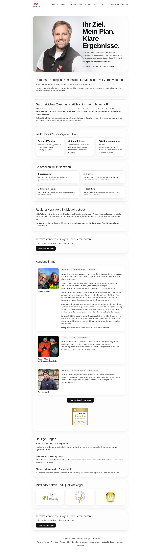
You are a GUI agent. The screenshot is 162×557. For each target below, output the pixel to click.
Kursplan (88, 4)
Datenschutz (80, 546)
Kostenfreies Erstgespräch (91, 66)
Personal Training (58, 4)
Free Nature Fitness (74, 4)
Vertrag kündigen (108, 542)
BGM (96, 4)
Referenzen (115, 4)
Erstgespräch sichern (46, 248)
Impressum (119, 542)
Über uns (104, 4)
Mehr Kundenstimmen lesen (80, 400)
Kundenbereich (95, 542)
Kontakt (125, 4)
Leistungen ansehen (109, 66)
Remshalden (87, 109)
